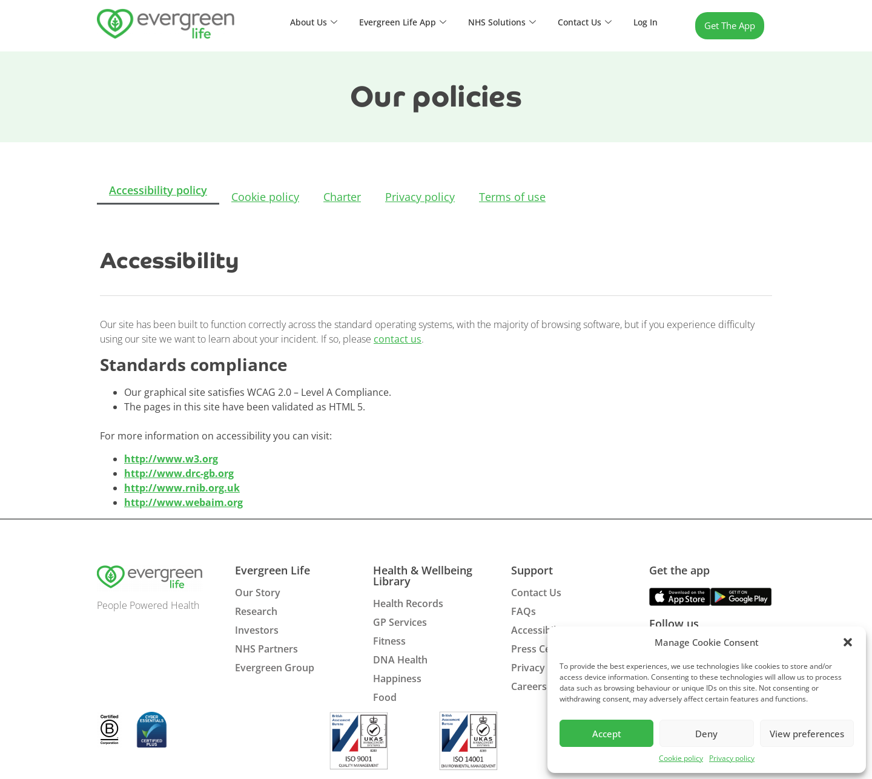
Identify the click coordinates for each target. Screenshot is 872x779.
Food (385, 697)
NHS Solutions (496, 22)
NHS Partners (266, 649)
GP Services (400, 622)
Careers (529, 686)
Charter (342, 196)
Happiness (397, 678)
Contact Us (581, 22)
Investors (257, 630)
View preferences (807, 734)
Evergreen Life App (393, 22)
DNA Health (400, 659)
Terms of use (512, 196)
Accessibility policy (158, 191)
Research (256, 611)
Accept (606, 734)
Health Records (408, 603)
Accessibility (539, 630)
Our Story (257, 592)
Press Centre (540, 649)
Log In (645, 22)
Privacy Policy (543, 667)
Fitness (389, 641)
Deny (706, 734)
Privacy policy (732, 758)
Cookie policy (681, 758)
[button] (848, 642)
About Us (301, 22)
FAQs (523, 611)
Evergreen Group (274, 667)
